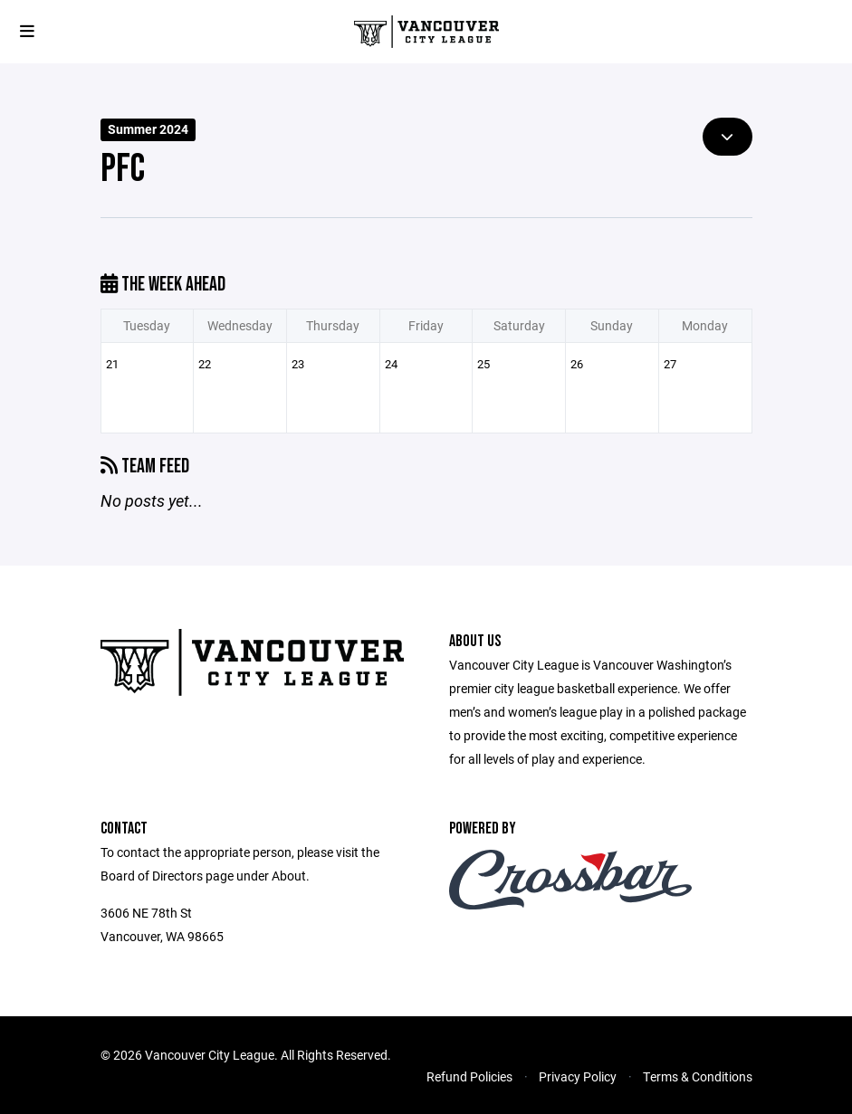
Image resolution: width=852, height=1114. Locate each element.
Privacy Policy (578, 1076)
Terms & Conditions (697, 1076)
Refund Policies (469, 1076)
